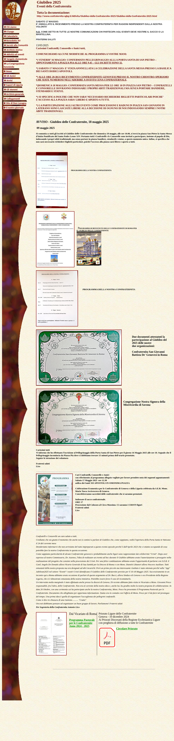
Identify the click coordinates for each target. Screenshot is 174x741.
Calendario (12, 36)
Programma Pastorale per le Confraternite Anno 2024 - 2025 (82, 622)
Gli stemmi (12, 89)
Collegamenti (13, 98)
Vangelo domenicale (16, 59)
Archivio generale (15, 94)
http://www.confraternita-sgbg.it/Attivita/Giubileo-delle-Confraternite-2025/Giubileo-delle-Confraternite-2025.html (97, 16)
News (9, 71)
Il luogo (10, 31)
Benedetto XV (13, 40)
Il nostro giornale (15, 107)
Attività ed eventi (15, 54)
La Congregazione (15, 63)
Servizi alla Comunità (17, 45)
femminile (9, 66)
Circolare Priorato (127, 628)
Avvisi (9, 80)
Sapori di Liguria (14, 84)
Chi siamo (11, 26)
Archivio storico (14, 49)
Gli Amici (11, 75)
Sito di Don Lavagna (16, 103)
